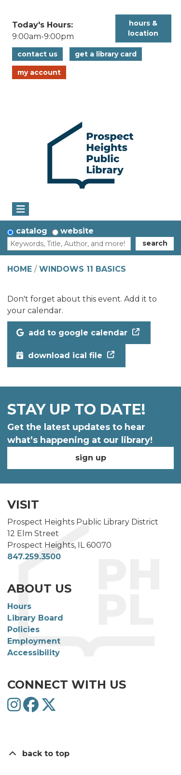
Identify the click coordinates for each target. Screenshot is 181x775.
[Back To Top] (90, 753)
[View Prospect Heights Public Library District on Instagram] (15, 707)
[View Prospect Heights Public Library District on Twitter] (48, 707)
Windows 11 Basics (82, 269)
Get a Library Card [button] (106, 54)
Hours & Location (143, 28)
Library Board (35, 618)
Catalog (31, 230)
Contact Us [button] (37, 54)
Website (77, 230)
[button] (59, 30)
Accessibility (33, 652)
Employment (33, 641)
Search (154, 243)
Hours (19, 606)
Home (19, 269)
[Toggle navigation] (20, 209)
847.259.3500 (34, 556)
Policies (23, 629)
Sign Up (90, 457)
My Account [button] (39, 72)
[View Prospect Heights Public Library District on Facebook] (32, 707)
